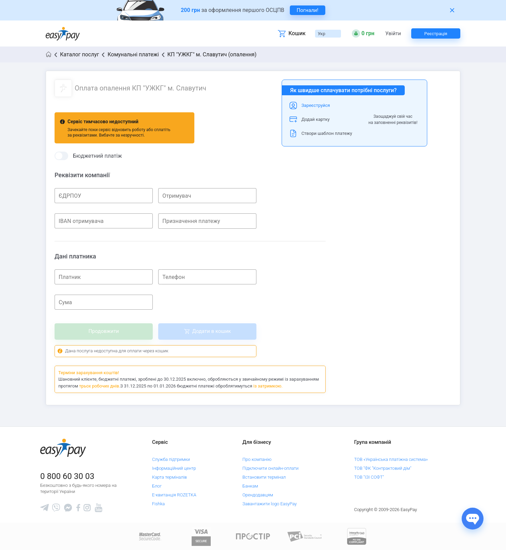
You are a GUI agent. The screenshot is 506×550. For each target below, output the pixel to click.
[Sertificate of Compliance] (304, 536)
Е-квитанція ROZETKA (174, 494)
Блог (157, 486)
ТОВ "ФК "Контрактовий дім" (383, 468)
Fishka (158, 503)
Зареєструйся (315, 105)
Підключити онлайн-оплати (270, 468)
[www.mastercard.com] (149, 536)
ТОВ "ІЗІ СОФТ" (369, 477)
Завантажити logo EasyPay (269, 503)
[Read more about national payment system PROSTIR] (253, 536)
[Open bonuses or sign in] (363, 33)
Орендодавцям (257, 494)
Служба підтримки (171, 459)
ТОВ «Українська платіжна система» (391, 459)
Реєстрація (435, 33)
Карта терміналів (169, 477)
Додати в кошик (211, 331)
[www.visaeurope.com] (201, 536)
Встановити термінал (264, 477)
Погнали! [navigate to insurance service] (307, 10)
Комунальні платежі (133, 54)
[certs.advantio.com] (356, 536)
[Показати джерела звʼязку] (472, 519)
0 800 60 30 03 (67, 476)
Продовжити (103, 331)
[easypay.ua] (63, 33)
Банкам (250, 486)
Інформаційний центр (174, 468)
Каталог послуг (79, 54)
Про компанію (256, 459)
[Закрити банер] (452, 10)
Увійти (393, 33)
